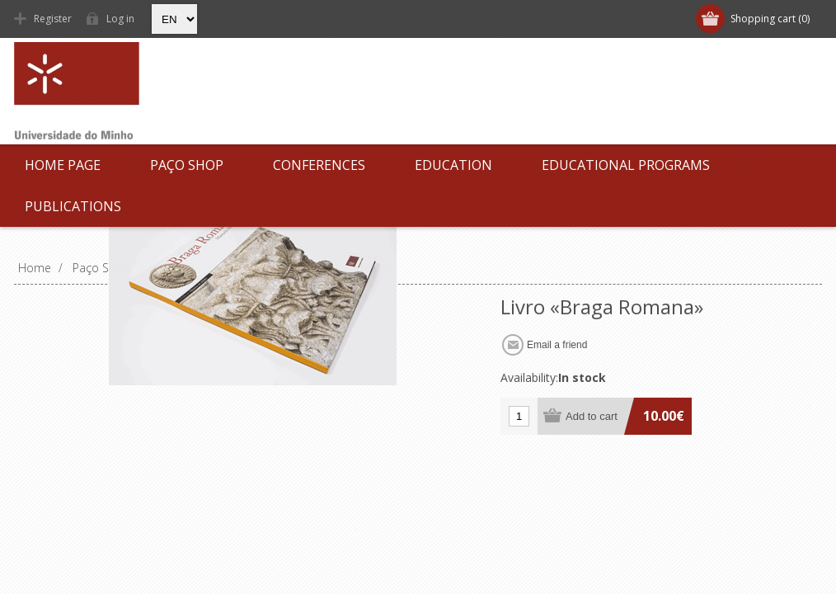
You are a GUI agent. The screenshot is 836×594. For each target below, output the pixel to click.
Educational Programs (626, 165)
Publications (73, 206)
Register (53, 19)
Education (453, 165)
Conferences (319, 165)
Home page (63, 165)
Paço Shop (186, 165)
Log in (120, 19)
